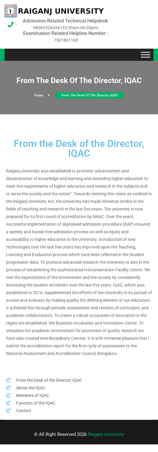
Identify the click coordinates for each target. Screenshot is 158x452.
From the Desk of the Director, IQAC (89, 95)
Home (42, 95)
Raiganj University (106, 434)
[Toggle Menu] (145, 55)
